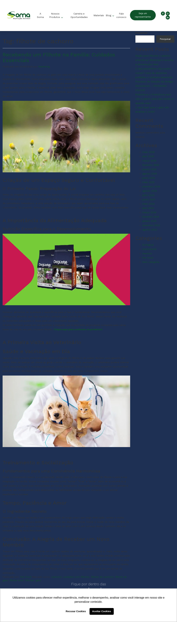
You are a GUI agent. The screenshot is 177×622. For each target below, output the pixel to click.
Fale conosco (121, 15)
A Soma (40, 15)
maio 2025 (148, 182)
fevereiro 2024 (150, 216)
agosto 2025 (149, 173)
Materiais (99, 15)
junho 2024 (148, 199)
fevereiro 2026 (150, 165)
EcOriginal (148, 244)
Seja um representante (143, 15)
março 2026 (149, 160)
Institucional (149, 249)
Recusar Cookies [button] (76, 611)
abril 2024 (148, 208)
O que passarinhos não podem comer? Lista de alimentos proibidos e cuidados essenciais (153, 73)
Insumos (147, 253)
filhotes (29, 580)
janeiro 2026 (149, 169)
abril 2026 (148, 156)
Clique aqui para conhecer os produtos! (78, 329)
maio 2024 (148, 203)
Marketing (44, 66)
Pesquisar (141, 32)
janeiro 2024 (149, 221)
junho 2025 (148, 177)
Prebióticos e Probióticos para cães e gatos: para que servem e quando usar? (154, 98)
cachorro (56, 576)
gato (38, 580)
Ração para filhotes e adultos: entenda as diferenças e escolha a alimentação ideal (154, 60)
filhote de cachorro (102, 576)
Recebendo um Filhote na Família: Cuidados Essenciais (59, 57)
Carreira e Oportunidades (78, 15)
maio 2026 (148, 152)
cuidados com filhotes (76, 576)
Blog (109, 15)
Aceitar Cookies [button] (101, 611)
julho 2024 (148, 195)
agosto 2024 (149, 190)
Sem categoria (150, 262)
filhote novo (17, 580)
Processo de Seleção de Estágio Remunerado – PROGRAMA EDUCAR (154, 86)
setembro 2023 (151, 225)
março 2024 (149, 212)
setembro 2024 (151, 186)
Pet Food (25, 576)
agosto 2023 (149, 229)
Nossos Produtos (55, 15)
